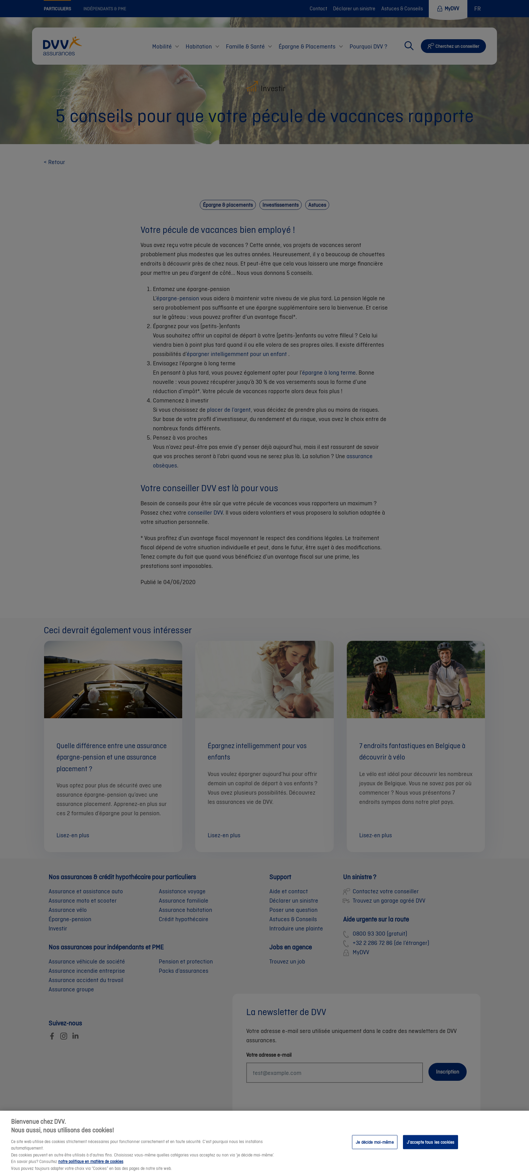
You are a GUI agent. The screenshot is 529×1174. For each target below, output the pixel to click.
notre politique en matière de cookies (90, 1168)
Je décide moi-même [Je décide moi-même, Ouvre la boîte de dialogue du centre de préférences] (374, 1149)
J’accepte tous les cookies (430, 1149)
